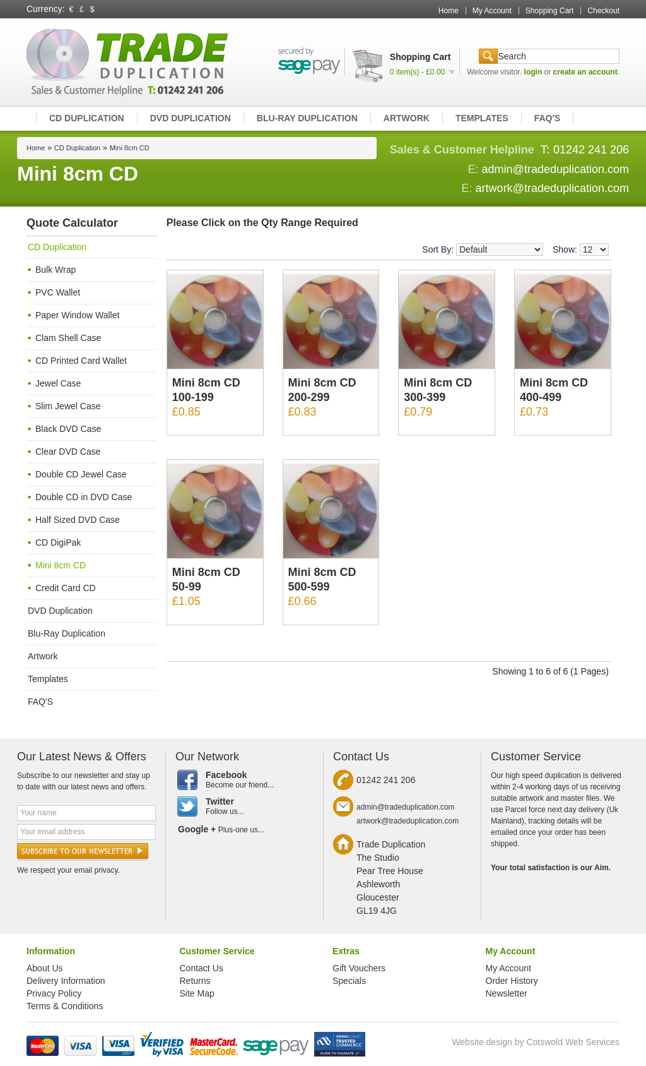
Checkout (603, 11)
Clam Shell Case (68, 338)
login (533, 72)
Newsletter (506, 993)
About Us (44, 968)
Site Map (197, 993)
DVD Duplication (190, 118)
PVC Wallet (57, 292)
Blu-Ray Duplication (307, 118)
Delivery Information (65, 981)
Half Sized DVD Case (77, 520)
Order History (512, 981)
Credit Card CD (65, 588)
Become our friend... (244, 780)
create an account (585, 72)
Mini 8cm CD (130, 148)
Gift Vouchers (358, 968)
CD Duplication (86, 118)
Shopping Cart (550, 11)
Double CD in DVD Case (83, 497)
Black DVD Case (68, 429)
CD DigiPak (58, 542)
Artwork (407, 118)
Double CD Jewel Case (81, 474)
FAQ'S (547, 118)
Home (448, 11)
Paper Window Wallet (77, 315)
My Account (492, 11)
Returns (195, 981)
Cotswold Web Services (573, 1042)
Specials (349, 981)
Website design (482, 1042)
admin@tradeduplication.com (555, 169)
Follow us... (244, 806)
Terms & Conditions (64, 1006)
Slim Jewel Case (67, 406)
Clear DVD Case (67, 451)
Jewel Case (58, 383)
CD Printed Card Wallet (81, 361)
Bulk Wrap (55, 270)
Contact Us (201, 968)
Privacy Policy (53, 993)
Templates (481, 118)
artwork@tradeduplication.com (552, 188)
